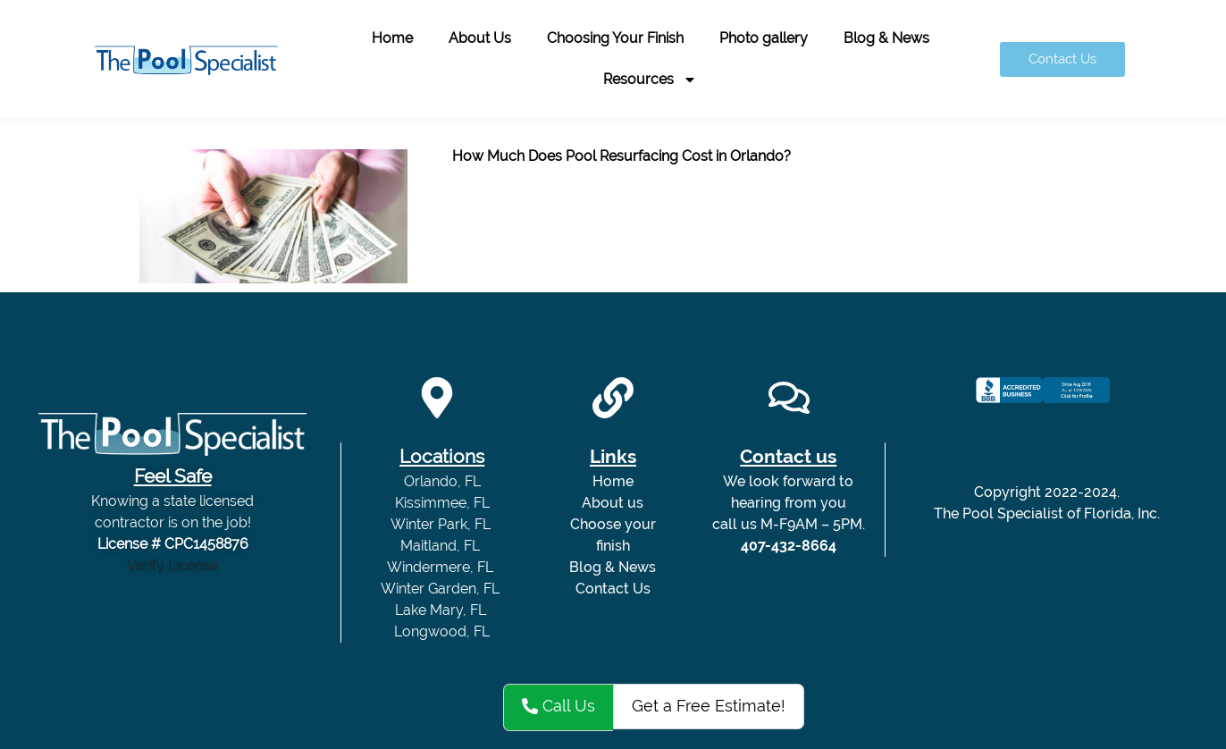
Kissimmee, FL (442, 502)
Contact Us (613, 588)
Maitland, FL (441, 545)
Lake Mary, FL (442, 610)
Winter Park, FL (442, 524)
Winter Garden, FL (442, 588)
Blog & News (886, 37)
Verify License (172, 565)
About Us (480, 37)
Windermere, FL (442, 567)
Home (392, 37)
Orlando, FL (442, 481)
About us (612, 502)
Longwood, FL (442, 631)
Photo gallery (763, 37)
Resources (650, 79)
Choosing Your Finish (615, 37)
